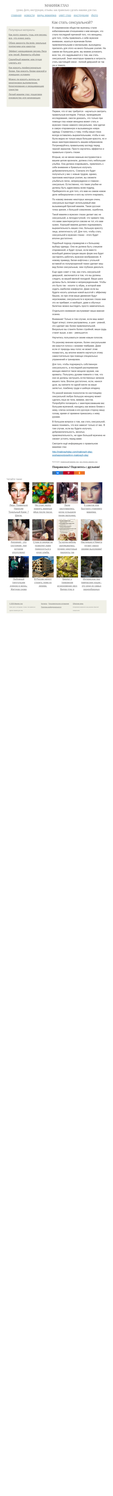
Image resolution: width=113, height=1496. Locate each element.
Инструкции (81, 15)
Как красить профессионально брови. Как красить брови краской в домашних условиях (27, 71)
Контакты (44, 603)
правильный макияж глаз (69, 462)
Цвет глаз (65, 15)
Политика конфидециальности (51, 607)
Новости (29, 15)
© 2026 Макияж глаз (16, 603)
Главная (16, 15)
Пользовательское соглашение (58, 603)
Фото (94, 15)
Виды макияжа (46, 15)
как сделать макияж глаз (88, 462)
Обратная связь (78, 603)
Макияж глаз (56, 5)
